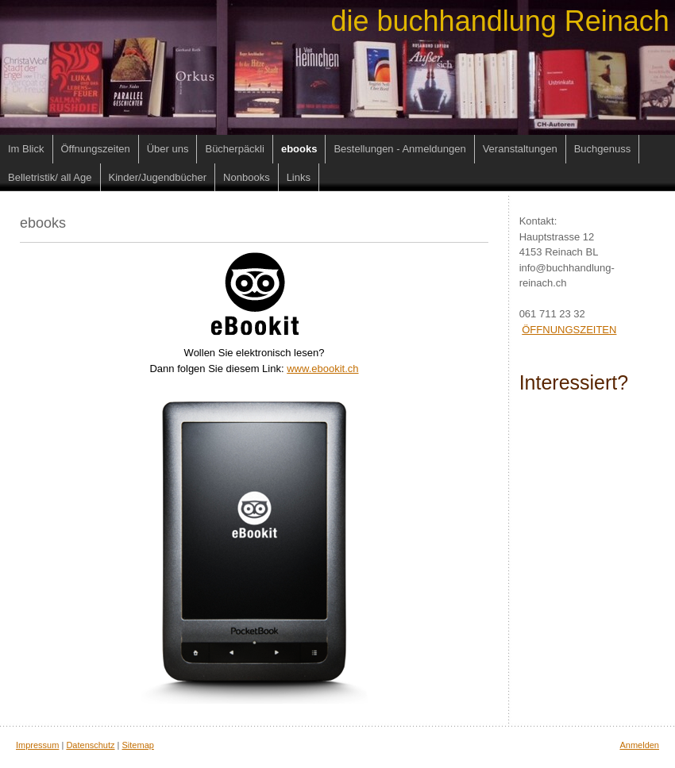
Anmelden (639, 745)
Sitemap (138, 745)
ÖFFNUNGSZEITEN (569, 330)
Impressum (37, 745)
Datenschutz (90, 745)
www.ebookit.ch (322, 368)
